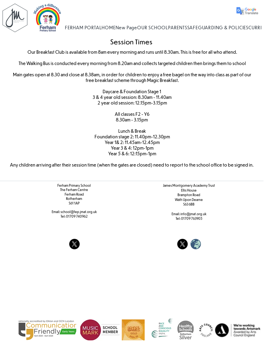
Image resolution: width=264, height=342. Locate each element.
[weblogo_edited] (195, 244)
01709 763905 (191, 218)
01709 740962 (77, 216)
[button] (152, 28)
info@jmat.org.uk (193, 214)
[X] (74, 244)
